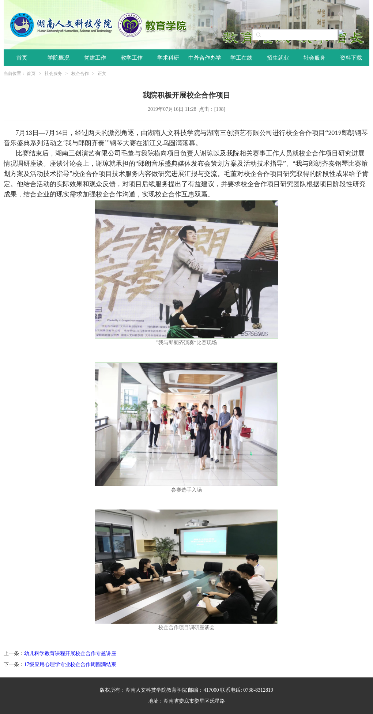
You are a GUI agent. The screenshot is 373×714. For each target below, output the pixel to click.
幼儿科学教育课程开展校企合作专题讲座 (70, 653)
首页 (21, 58)
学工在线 (241, 58)
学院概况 (58, 58)
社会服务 (314, 58)
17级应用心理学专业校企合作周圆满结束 (70, 664)
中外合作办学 (204, 58)
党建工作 (95, 58)
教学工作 (132, 58)
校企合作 (80, 73)
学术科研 (168, 58)
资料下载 (351, 58)
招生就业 (278, 58)
